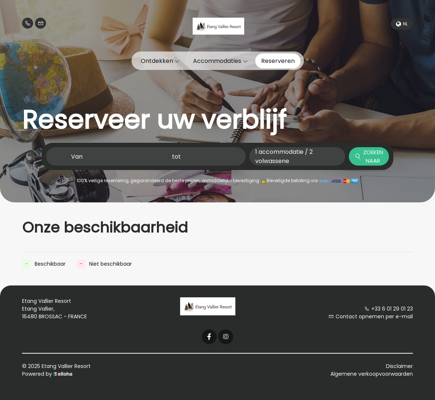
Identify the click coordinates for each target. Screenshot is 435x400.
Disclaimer (399, 366)
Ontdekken (160, 61)
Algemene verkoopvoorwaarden (371, 374)
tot (176, 156)
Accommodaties (220, 61)
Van (77, 156)
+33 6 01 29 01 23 (388, 308)
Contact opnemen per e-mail (371, 316)
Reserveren (278, 61)
